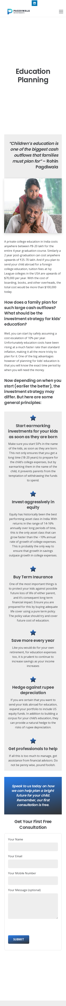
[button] (61, 11)
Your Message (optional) (33, 903)
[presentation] (35, 928)
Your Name (33, 844)
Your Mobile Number (33, 878)
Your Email (33, 861)
